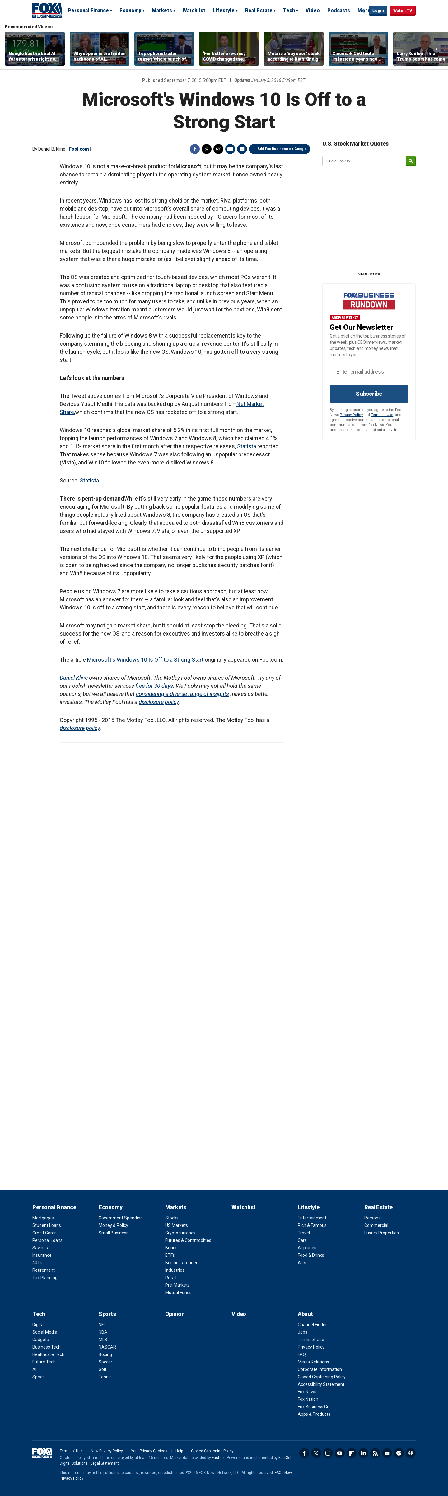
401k (37, 1262)
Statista (246, 446)
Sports (107, 1314)
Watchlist (194, 10)
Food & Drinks (311, 1255)
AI (34, 1369)
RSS (375, 1453)
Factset (218, 1458)
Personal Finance (88, 10)
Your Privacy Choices (149, 1451)
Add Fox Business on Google (282, 149)
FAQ (302, 1354)
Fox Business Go (313, 1406)
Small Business (113, 1232)
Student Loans (46, 1225)
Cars (302, 1240)
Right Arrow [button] (436, 49)
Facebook (195, 149)
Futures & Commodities (188, 1240)
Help (179, 1451)
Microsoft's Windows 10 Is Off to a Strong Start (145, 659)
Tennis (105, 1376)
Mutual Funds (178, 1292)
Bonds (171, 1247)
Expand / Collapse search (362, 11)
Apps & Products (314, 1414)
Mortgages (43, 1217)
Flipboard (352, 1453)
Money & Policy (113, 1225)
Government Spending (121, 1217)
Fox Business (47, 10)
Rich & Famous (312, 1225)
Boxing (105, 1354)
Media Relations (313, 1361)
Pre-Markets (177, 1285)
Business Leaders (182, 1262)
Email (242, 149)
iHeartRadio (411, 1453)
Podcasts (338, 10)
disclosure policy (159, 702)
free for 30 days (154, 686)
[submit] (411, 161)
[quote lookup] (364, 161)
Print (230, 149)
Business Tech (46, 1347)
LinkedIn (363, 1453)
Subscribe (369, 393)
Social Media (44, 1332)
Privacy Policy (351, 415)
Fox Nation (308, 1399)
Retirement (43, 1270)
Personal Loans (47, 1240)
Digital (38, 1324)
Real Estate (259, 10)
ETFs (170, 1255)
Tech (289, 10)
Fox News (307, 1391)
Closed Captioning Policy (322, 1376)
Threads (218, 149)
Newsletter (387, 1453)
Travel (304, 1232)
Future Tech (44, 1361)
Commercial (376, 1225)
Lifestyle (224, 10)
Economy (130, 10)
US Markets (176, 1225)
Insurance (42, 1255)
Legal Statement (105, 1463)
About (305, 1314)
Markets (162, 10)
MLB (103, 1339)
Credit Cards (44, 1232)
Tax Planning (45, 1277)
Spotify (399, 1453)
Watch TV (402, 10)
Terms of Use (382, 415)
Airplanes (307, 1247)
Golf (103, 1369)
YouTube (340, 1453)
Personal (373, 1217)
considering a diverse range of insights (182, 694)
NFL (102, 1324)
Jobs (302, 1332)
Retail (170, 1277)
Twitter (207, 149)
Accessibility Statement (321, 1384)
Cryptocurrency (180, 1232)
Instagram (328, 1453)
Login (378, 10)
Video (313, 10)
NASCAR (107, 1347)
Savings (40, 1247)
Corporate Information (320, 1369)
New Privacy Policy (107, 1451)
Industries (174, 1270)
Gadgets (40, 1339)
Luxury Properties (381, 1232)
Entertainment (312, 1217)
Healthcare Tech (48, 1354)
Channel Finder (312, 1324)
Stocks (172, 1217)
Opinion (175, 1314)
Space (38, 1376)
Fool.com (79, 149)
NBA (103, 1332)
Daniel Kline (74, 677)
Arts (302, 1262)
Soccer (105, 1361)
